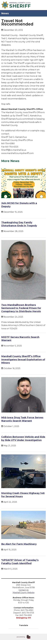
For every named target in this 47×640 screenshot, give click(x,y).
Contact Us (23, 590)
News (5, 13)
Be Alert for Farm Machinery (19, 544)
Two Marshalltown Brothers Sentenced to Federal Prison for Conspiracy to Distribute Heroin (21, 308)
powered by (21, 637)
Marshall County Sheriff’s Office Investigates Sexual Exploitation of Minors (23, 359)
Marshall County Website (23, 592)
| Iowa (15, 5)
